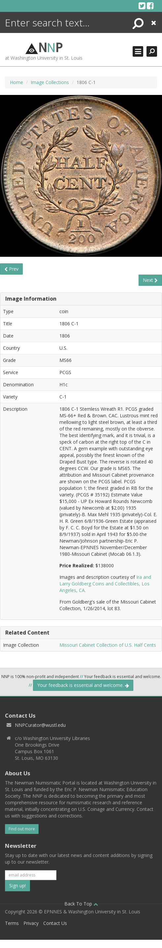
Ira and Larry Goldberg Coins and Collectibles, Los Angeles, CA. (105, 583)
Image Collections (50, 82)
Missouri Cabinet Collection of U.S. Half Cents (107, 645)
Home (16, 82)
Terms (12, 923)
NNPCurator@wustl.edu (40, 725)
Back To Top (81, 904)
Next (150, 280)
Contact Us (55, 923)
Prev (11, 269)
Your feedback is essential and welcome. (83, 685)
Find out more (22, 829)
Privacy (31, 923)
